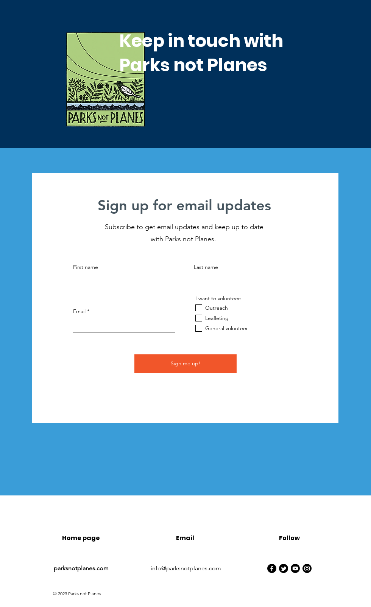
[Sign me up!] (185, 363)
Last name (206, 267)
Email (79, 311)
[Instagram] (307, 568)
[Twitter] (283, 568)
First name (85, 267)
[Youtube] (295, 568)
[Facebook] (271, 568)
